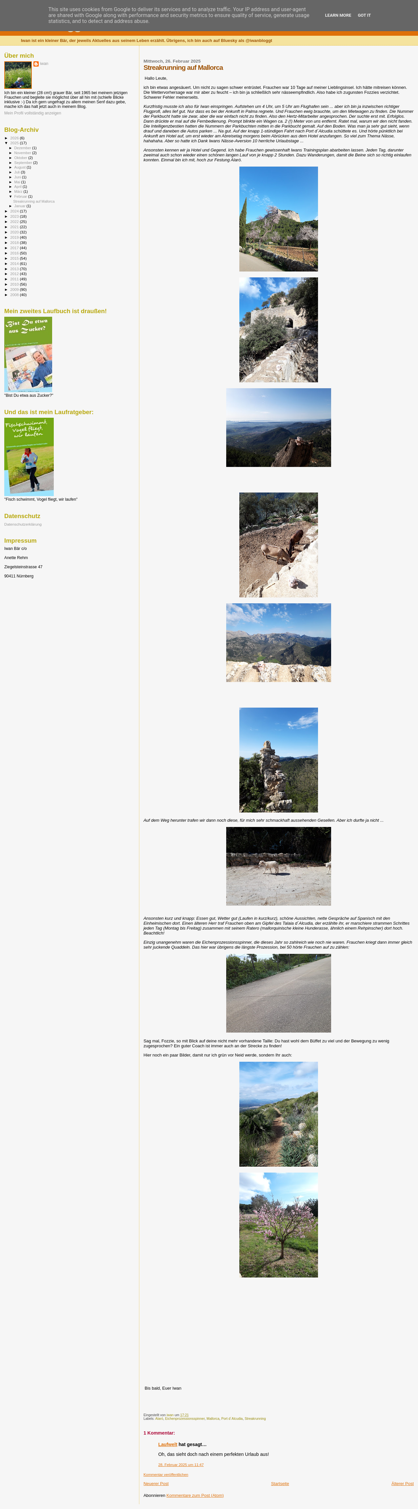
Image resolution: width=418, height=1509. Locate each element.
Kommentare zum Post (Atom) (195, 1495)
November (23, 153)
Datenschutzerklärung (23, 524)
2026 (15, 138)
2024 (15, 211)
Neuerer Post (156, 1483)
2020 (15, 232)
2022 (15, 221)
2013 (15, 269)
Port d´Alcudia (232, 1418)
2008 (15, 294)
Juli (17, 172)
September (23, 163)
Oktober (21, 158)
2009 (15, 289)
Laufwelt (167, 1444)
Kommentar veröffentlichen (166, 1475)
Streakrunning (255, 1418)
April (18, 187)
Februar (21, 196)
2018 (15, 242)
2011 (15, 279)
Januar (20, 206)
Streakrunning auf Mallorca (33, 201)
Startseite (280, 1483)
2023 (15, 216)
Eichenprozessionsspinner (185, 1418)
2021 (15, 227)
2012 (15, 274)
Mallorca (213, 1418)
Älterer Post (402, 1483)
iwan (44, 63)
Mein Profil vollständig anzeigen (32, 113)
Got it (364, 15)
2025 (15, 143)
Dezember (23, 148)
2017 (15, 248)
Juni (18, 177)
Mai (17, 182)
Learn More (338, 15)
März (19, 191)
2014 (15, 263)
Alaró (159, 1418)
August (20, 167)
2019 (15, 237)
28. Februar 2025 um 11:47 (181, 1465)
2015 (15, 258)
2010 (15, 284)
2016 (15, 253)
